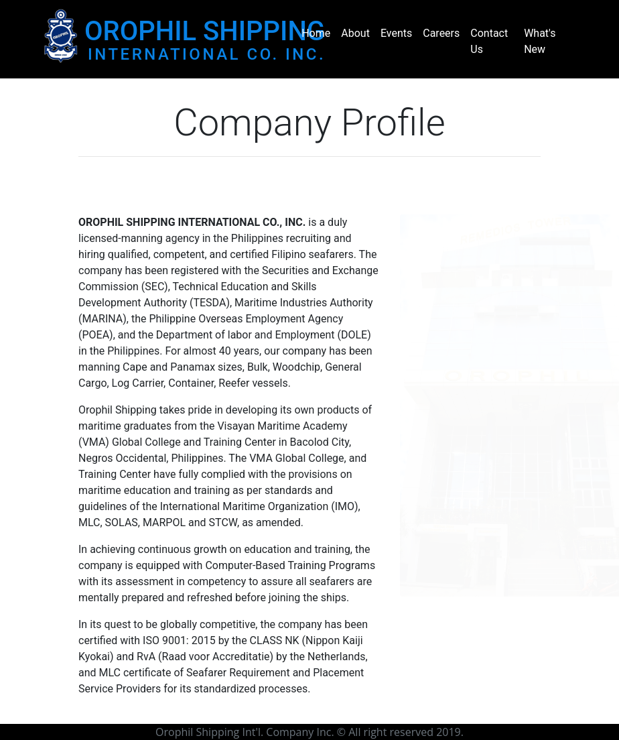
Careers (441, 33)
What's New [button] (539, 41)
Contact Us (489, 41)
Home (315, 33)
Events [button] (396, 33)
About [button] (355, 33)
